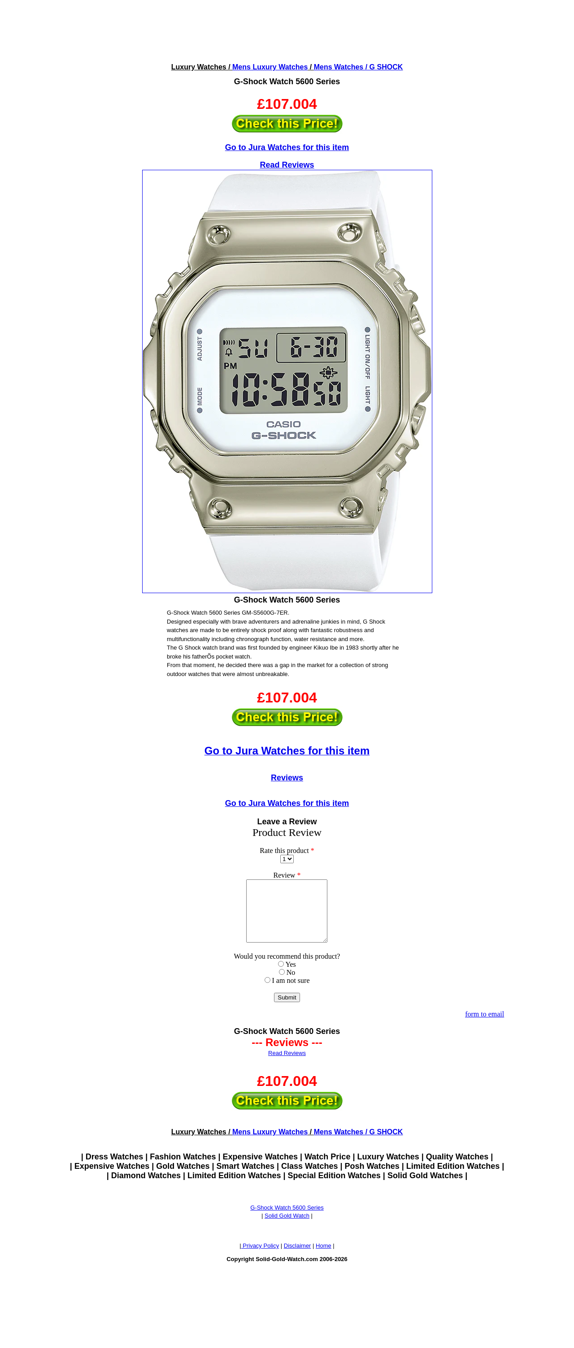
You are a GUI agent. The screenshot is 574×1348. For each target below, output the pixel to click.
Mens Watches (339, 67)
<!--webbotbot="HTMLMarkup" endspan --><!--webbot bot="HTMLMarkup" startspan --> (287, 30)
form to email (484, 1026)
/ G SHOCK (383, 67)
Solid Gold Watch (287, 1227)
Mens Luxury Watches (270, 67)
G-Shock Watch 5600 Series (287, 1219)
